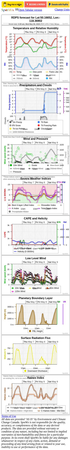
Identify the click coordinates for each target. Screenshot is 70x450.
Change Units (62, 9)
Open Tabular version (28, 9)
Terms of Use (8, 416)
